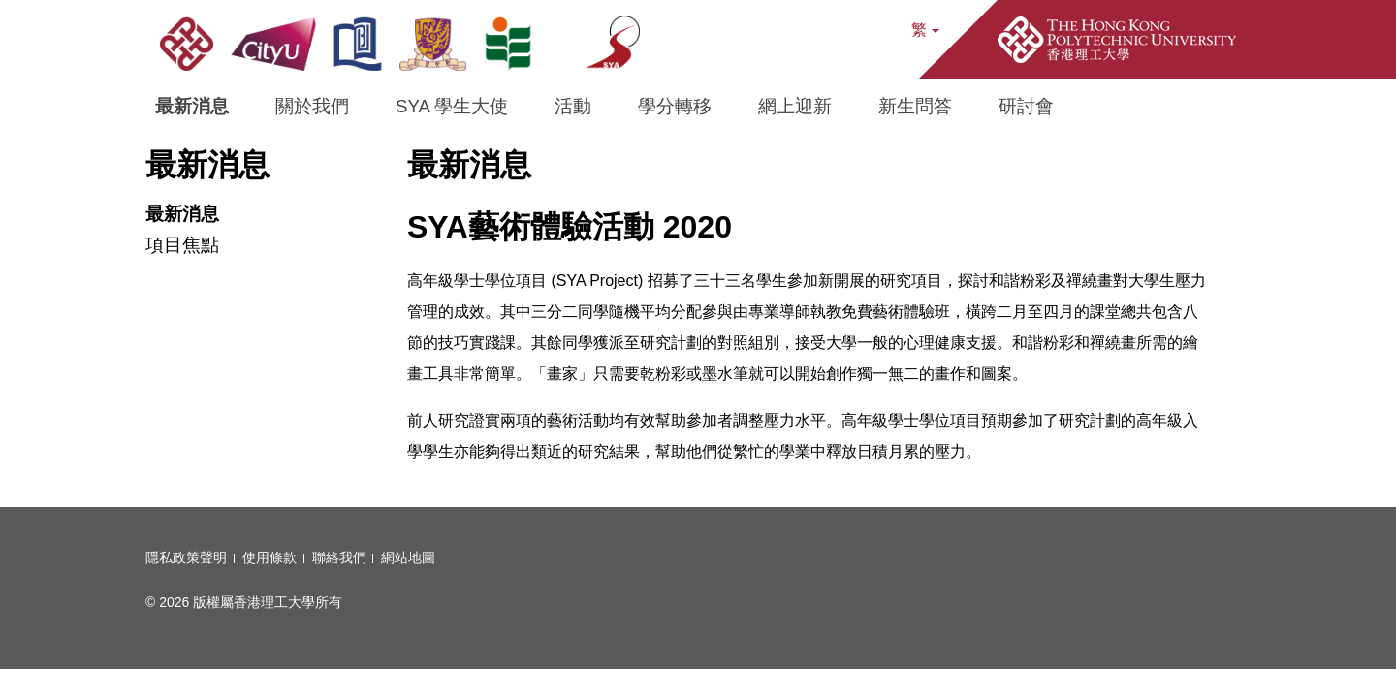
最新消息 (192, 106)
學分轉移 (675, 106)
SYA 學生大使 (452, 106)
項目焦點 (182, 245)
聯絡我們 (339, 557)
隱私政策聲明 (186, 557)
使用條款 (269, 557)
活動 (573, 106)
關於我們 (312, 106)
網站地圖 (408, 557)
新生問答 (915, 106)
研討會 (1026, 106)
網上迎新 (795, 106)
